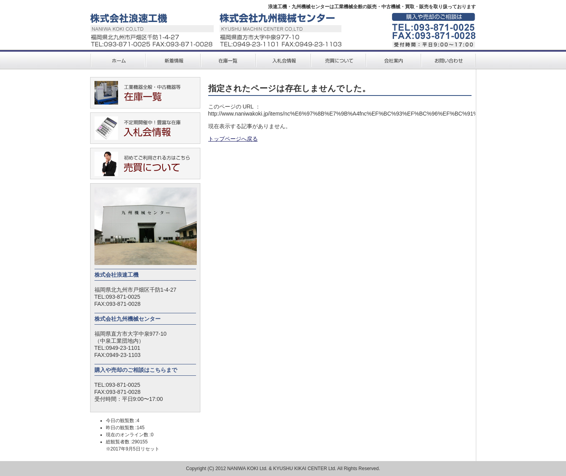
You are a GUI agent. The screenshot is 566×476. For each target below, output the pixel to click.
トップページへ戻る (233, 139)
